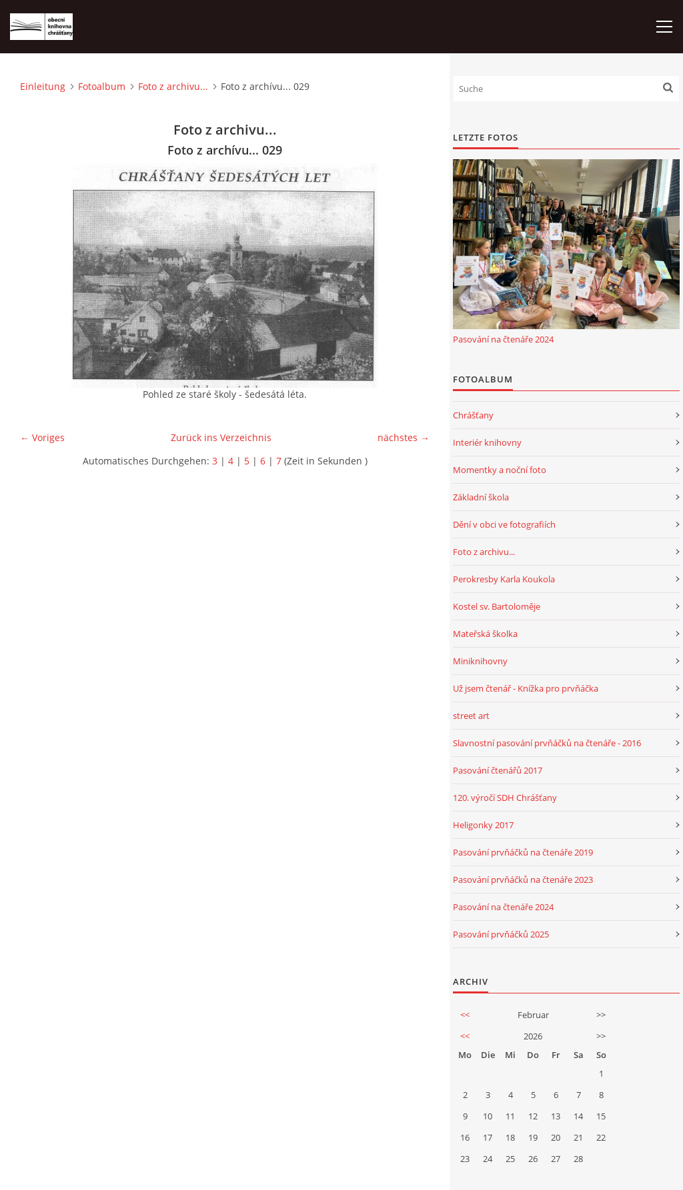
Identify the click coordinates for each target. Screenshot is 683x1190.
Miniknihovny (480, 661)
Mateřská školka (485, 634)
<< (465, 1015)
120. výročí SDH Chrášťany (505, 798)
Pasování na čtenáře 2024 (503, 339)
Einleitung (42, 86)
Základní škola (481, 497)
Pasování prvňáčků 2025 (501, 934)
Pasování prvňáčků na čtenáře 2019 (523, 852)
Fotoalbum (101, 86)
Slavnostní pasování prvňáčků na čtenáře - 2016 (547, 743)
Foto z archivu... (173, 86)
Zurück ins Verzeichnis (221, 437)
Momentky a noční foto (499, 470)
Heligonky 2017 (483, 825)
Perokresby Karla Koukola (504, 579)
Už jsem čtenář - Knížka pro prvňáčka (525, 688)
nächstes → (404, 437)
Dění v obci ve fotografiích (504, 524)
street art (471, 716)
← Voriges (42, 437)
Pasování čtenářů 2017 (497, 770)
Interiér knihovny (487, 442)
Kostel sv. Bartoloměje (496, 606)
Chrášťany (473, 415)
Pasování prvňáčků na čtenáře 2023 (523, 880)
